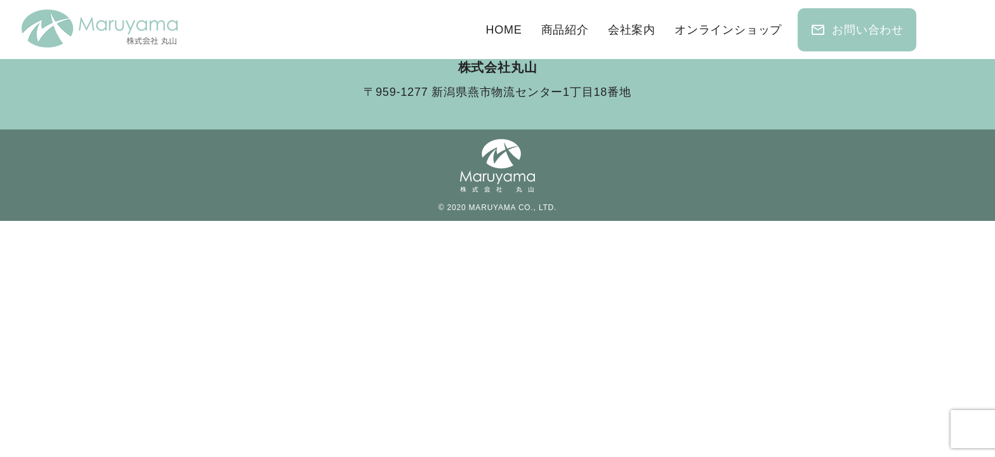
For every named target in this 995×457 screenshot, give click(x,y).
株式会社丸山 (497, 67)
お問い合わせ (857, 29)
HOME (503, 29)
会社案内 (632, 29)
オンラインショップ (728, 29)
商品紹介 (565, 29)
